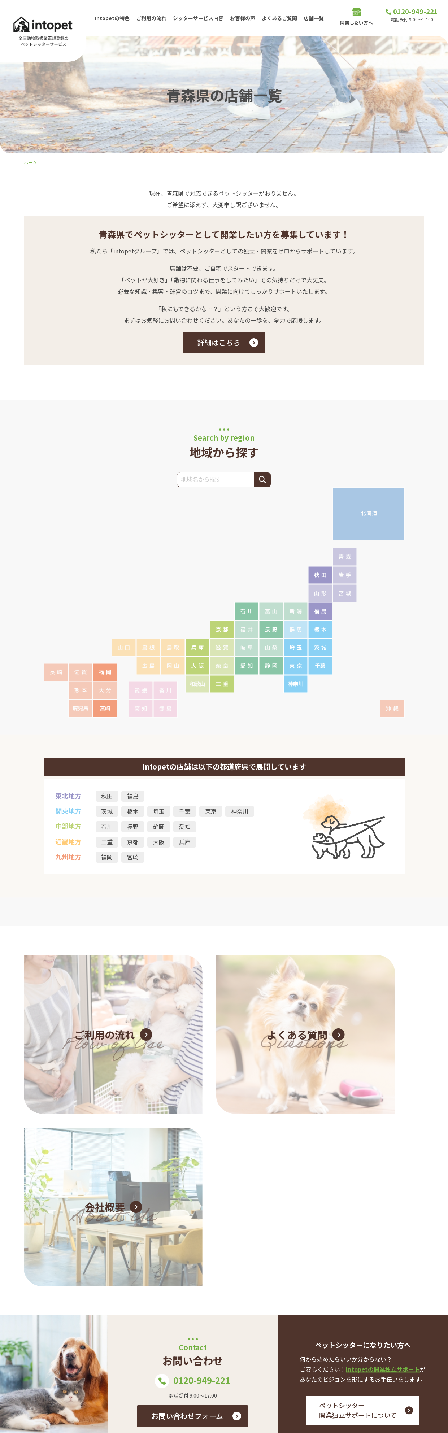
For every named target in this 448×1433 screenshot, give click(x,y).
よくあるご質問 (282, 17)
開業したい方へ (356, 18)
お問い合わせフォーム (187, 1195)
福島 (133, 796)
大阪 (159, 842)
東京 (211, 811)
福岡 (107, 857)
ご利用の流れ (152, 17)
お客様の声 (245, 17)
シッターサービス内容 (200, 17)
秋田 (107, 796)
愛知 (185, 827)
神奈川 (240, 811)
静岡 (159, 827)
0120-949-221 (193, 1160)
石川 (107, 827)
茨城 (107, 811)
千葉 (185, 811)
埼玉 (159, 811)
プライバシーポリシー (397, 1347)
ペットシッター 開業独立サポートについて (358, 1189)
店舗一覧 (318, 17)
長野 (133, 827)
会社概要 (344, 1347)
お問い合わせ (269, 1335)
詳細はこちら (218, 342)
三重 (107, 842)
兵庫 (185, 842)
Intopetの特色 (112, 17)
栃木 (133, 811)
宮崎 (133, 857)
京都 (133, 842)
